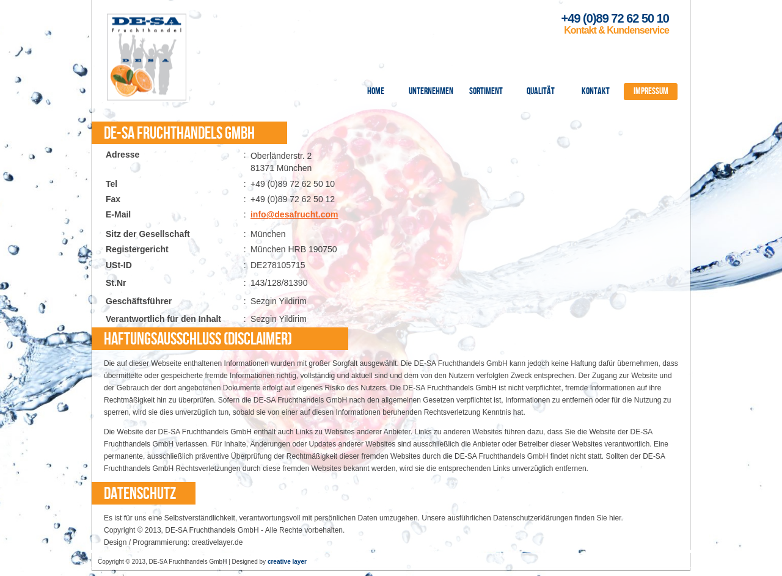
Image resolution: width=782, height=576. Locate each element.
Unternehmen (431, 91)
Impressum (651, 91)
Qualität (541, 91)
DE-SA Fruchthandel (146, 57)
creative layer (287, 561)
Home (375, 91)
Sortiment (486, 91)
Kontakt (596, 91)
